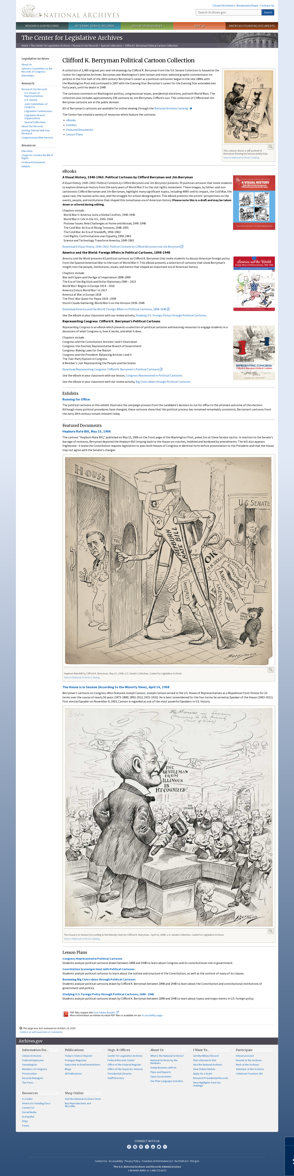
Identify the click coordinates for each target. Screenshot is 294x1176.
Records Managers (32, 1078)
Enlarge (271, 147)
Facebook (129, 1147)
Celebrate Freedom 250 (249, 1073)
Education (27, 151)
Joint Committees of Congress (35, 105)
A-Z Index (27, 1099)
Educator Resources (147, 26)
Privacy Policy (132, 1161)
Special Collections (111, 45)
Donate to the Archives (249, 1060)
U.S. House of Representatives (33, 94)
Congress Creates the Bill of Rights (37, 156)
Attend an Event (245, 1055)
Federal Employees (33, 1060)
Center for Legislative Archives (125, 1055)
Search (268, 12)
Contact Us (267, 5)
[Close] (289, 1141)
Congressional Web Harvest (37, 137)
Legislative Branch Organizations (34, 117)
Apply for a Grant (202, 1073)
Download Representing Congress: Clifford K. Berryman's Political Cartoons (110, 369)
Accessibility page (152, 1015)
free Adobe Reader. (106, 1012)
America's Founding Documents (252, 26)
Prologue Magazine (75, 1060)
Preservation (29, 1073)
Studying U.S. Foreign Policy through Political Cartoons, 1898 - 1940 (108, 994)
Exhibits (26, 166)
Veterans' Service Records (94, 26)
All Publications (73, 1073)
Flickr (165, 1147)
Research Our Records (42, 26)
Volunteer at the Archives (250, 1069)
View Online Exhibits (204, 1069)
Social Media (29, 1112)
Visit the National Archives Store (83, 1099)
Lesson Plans (74, 134)
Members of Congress (34, 1069)
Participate (244, 1050)
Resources (30, 1093)
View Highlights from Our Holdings (207, 1084)
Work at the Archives (247, 1064)
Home (25, 45)
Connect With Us (147, 1141)
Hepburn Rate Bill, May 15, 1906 (86, 431)
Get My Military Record (205, 1055)
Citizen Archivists (223, 5)
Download (121, 246)
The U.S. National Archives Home (70, 11)
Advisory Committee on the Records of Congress (37, 70)
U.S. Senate (30, 100)
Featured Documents (33, 162)
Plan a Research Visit (204, 1060)
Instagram (141, 1147)
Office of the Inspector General (125, 1069)
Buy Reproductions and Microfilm (78, 1105)
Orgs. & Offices (119, 1050)
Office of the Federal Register (124, 1064)
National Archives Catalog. (171, 108)
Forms (25, 1125)
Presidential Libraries (120, 1073)
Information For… (35, 1050)
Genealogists (29, 1064)
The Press (27, 1082)
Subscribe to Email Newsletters (82, 1064)
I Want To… (201, 1050)
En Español (28, 1116)
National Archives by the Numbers (164, 1062)
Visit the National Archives (207, 1064)
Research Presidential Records (210, 1078)
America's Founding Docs (36, 1103)
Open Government (160, 1076)
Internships (28, 75)
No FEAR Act (181, 1161)
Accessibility (116, 1161)
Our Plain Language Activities (166, 1081)
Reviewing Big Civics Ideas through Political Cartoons (99, 979)
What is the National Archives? (167, 1055)
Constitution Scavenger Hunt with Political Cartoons (98, 969)
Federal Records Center (121, 1060)
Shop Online (74, 1093)
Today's (78, 1055)
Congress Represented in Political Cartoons (154, 375)
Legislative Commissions (38, 111)
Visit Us (199, 26)
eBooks (71, 120)
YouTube (153, 1147)
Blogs (68, 1069)
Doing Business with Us (163, 1067)
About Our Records (32, 126)
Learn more (260, 1169)
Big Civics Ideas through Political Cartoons (163, 381)
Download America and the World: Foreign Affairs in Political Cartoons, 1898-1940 (114, 309)
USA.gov (194, 1161)
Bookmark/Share (247, 5)
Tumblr (147, 1147)
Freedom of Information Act (157, 1161)
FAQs (25, 1121)
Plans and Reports (160, 1072)
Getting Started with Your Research (36, 132)
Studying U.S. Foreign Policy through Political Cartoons (171, 315)
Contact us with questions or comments (41, 1032)
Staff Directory (116, 1078)
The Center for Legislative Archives (50, 45)
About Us (27, 64)
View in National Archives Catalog (241, 157)
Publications (74, 1050)
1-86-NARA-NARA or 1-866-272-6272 (147, 1170)
